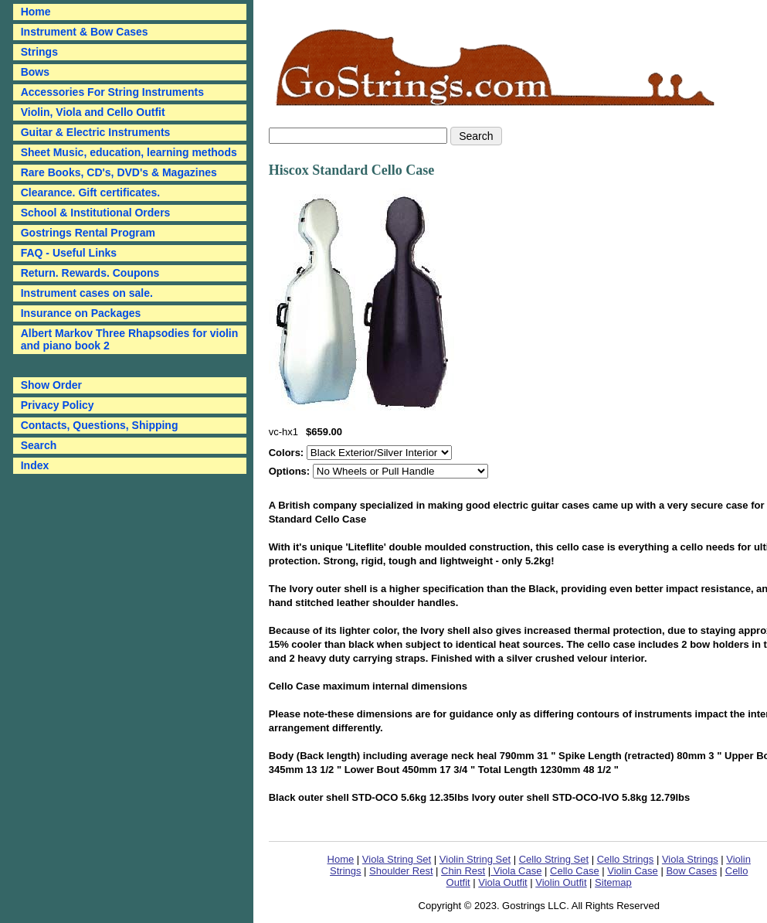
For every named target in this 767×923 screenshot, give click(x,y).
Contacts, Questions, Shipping (99, 425)
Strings (39, 52)
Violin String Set (475, 859)
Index (35, 465)
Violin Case (632, 871)
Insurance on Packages (81, 313)
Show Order (51, 385)
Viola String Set (396, 859)
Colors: (288, 452)
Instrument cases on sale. (87, 293)
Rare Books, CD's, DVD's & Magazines (119, 172)
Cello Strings (625, 859)
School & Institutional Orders (96, 212)
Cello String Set (554, 859)
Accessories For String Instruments (112, 92)
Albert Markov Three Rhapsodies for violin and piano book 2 (130, 339)
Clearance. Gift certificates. (91, 192)
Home (341, 859)
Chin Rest (463, 871)
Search (39, 445)
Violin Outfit (560, 882)
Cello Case (574, 871)
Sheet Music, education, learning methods (129, 152)
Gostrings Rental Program (88, 232)
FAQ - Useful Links (69, 253)
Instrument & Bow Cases (84, 32)
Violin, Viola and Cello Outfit (93, 112)
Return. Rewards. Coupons (90, 273)
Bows (35, 72)
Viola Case (515, 871)
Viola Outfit (502, 882)
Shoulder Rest (401, 871)
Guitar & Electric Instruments (96, 132)
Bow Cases (691, 871)
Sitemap (613, 882)
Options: (291, 471)
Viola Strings (690, 859)
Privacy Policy (57, 405)
